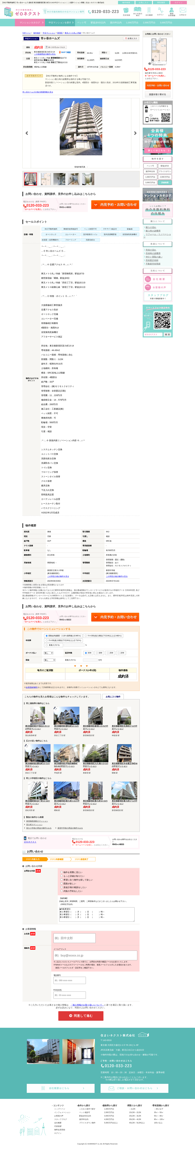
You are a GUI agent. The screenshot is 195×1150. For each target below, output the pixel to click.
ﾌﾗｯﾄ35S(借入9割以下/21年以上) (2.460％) (103, 636)
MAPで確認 (65, 52)
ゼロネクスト (30, 842)
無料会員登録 (59, 1132)
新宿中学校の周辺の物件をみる (70, 828)
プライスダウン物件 (87, 1125)
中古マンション (49, 33)
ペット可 (150, 166)
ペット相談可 (84, 1115)
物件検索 (126, 3)
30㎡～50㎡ (159, 1115)
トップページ (59, 1112)
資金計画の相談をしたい (68, 887)
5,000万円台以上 (111, 1125)
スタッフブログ (60, 1122)
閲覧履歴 (161, 3)
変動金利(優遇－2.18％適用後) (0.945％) (63, 636)
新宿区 (60, 33)
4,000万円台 (109, 1122)
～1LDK (132, 1112)
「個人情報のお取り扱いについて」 (87, 1007)
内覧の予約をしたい (66, 891)
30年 (99, 653)
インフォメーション (62, 1115)
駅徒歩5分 (165, 166)
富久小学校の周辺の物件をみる (39, 828)
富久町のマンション (34, 825)
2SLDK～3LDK (135, 1119)
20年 (121, 653)
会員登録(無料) (32, 687)
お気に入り (144, 3)
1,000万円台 (150, 177)
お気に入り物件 (113, 696)
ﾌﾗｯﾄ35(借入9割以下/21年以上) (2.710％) (63, 640)
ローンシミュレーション (160, 110)
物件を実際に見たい (66, 872)
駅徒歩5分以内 (85, 1119)
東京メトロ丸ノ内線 (73, 33)
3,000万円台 (150, 182)
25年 (110, 653)
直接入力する (53, 645)
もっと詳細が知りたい (67, 876)
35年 (88, 653)
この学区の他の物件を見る (58, 576)
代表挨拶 (57, 1129)
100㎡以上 (158, 1125)
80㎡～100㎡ (159, 1122)
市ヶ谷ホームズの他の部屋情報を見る (37, 92)
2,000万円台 (165, 177)
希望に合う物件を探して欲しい (71, 880)
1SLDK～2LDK (135, 1115)
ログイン (57, 1136)
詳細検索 (165, 182)
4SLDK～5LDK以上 (137, 1125)
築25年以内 (150, 171)
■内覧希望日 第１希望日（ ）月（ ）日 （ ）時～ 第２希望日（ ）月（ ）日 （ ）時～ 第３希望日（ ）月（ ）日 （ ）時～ (96, 915)
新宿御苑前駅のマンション (37, 821)
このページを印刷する (159, 106)
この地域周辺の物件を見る (45, 54)
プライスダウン (165, 171)
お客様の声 (58, 1119)
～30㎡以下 (158, 1112)
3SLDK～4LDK (135, 1122)
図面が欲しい (63, 883)
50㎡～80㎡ (159, 1119)
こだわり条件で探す (87, 1112)
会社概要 (57, 1125)
